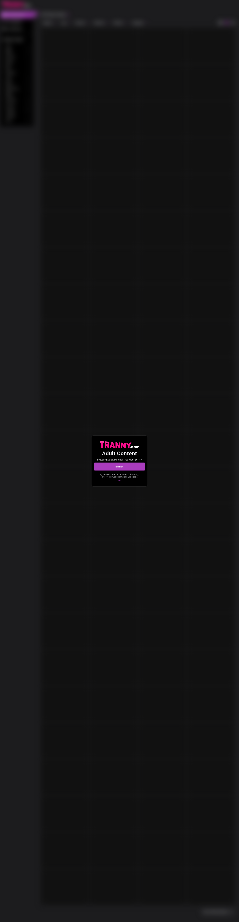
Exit (119, 481)
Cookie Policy (132, 474)
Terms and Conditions (127, 477)
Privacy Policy (107, 477)
